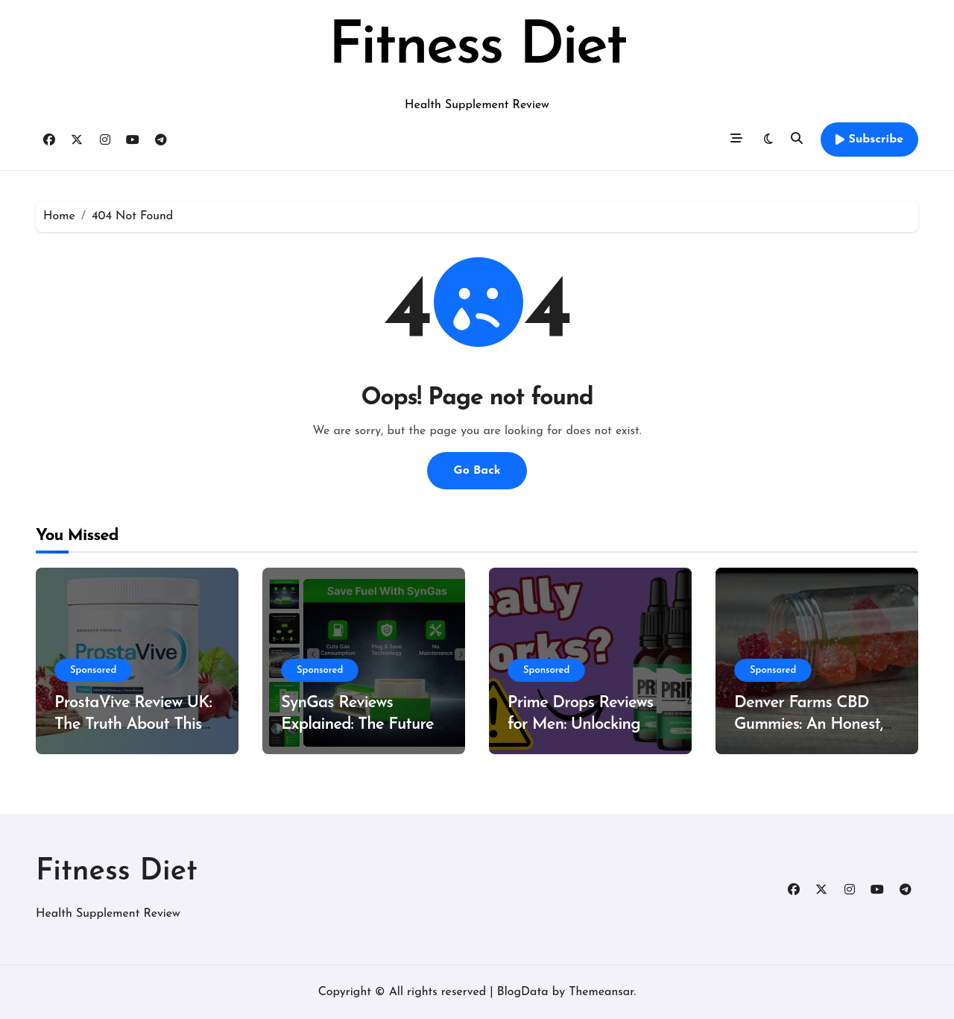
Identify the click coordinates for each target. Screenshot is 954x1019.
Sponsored (93, 670)
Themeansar (601, 992)
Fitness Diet (476, 48)
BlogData (523, 992)
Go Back (476, 471)
